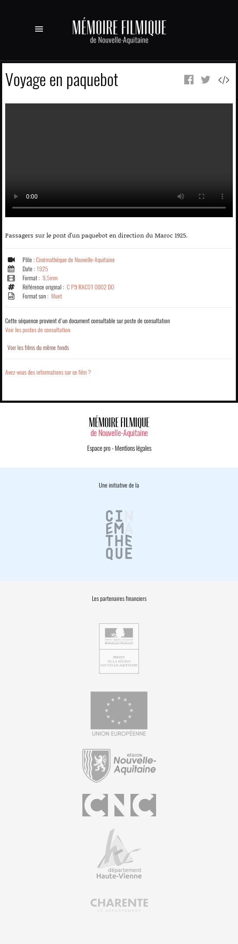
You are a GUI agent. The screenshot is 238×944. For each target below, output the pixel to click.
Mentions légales (133, 448)
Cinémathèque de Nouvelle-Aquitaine (75, 260)
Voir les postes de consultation (87, 325)
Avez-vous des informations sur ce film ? (48, 372)
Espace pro (99, 448)
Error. (119, 160)
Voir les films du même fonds (38, 348)
